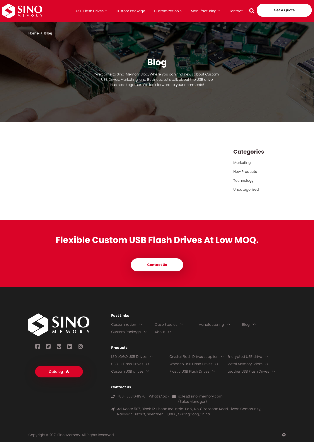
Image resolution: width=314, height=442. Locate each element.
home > (35, 33)
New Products (245, 171)
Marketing (242, 162)
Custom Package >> (129, 331)
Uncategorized (246, 189)
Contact (236, 11)
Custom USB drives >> (130, 371)
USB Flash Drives (91, 11)
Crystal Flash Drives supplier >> (196, 356)
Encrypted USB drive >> (247, 356)
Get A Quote (284, 10)
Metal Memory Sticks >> (248, 364)
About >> (163, 331)
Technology (243, 180)
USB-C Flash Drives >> (130, 364)
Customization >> (126, 324)
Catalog (59, 371)
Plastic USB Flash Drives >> (192, 371)
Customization (168, 11)
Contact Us (157, 264)
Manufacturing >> (214, 324)
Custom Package (130, 11)
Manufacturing (205, 11)
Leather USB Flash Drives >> (251, 371)
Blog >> (249, 324)
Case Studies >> (169, 324)
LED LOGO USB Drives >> (132, 356)
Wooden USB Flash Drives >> (193, 364)
